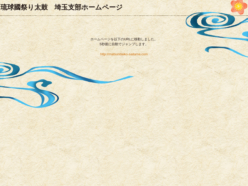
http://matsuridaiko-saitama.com (124, 54)
